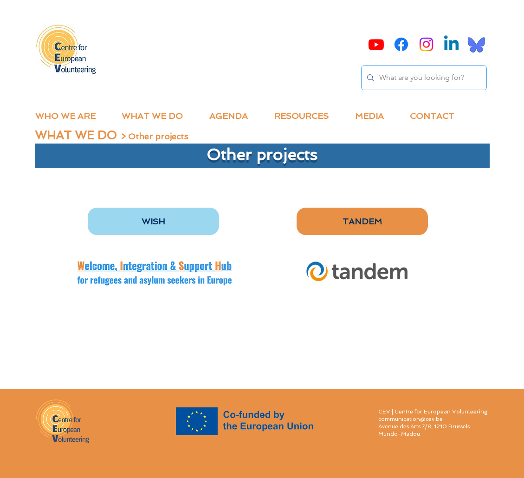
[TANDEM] (362, 221)
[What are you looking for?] (423, 78)
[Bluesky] (476, 44)
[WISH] (153, 221)
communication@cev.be (410, 419)
